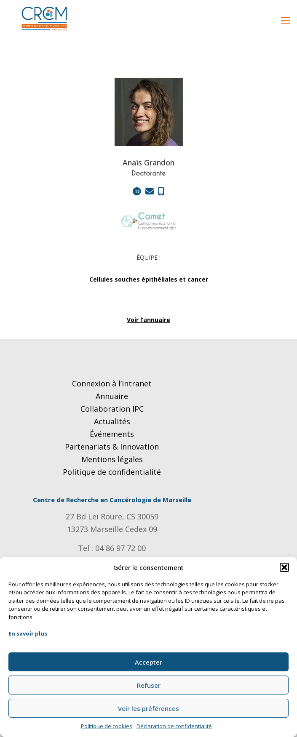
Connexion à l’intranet (112, 383)
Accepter (148, 662)
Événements (112, 434)
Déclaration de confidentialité (174, 726)
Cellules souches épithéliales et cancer (148, 279)
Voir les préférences (148, 708)
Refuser (149, 685)
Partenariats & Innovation (112, 447)
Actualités (112, 421)
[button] (284, 567)
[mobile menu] (285, 20)
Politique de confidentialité (112, 472)
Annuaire (112, 396)
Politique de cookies (106, 726)
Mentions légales (112, 459)
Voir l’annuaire (148, 320)
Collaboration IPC (112, 409)
